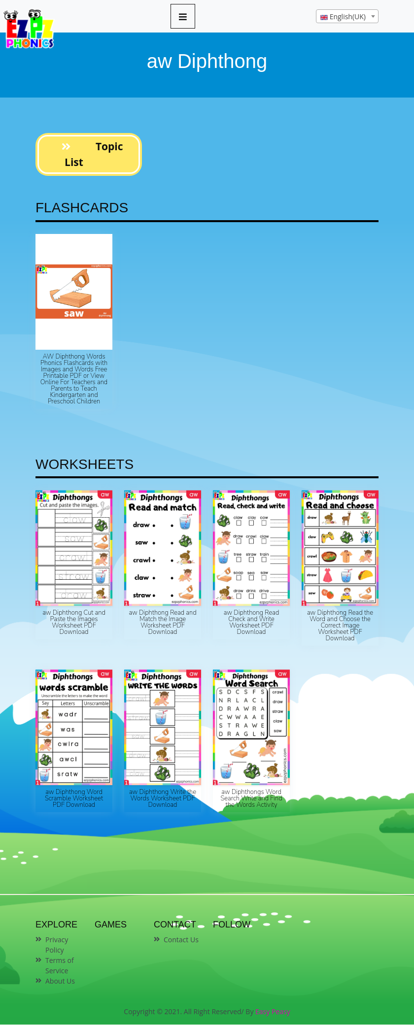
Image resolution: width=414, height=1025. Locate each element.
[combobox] (347, 16)
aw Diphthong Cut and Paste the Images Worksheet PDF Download (73, 622)
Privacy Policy (56, 945)
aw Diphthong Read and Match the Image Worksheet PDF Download (162, 622)
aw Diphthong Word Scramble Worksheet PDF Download (74, 798)
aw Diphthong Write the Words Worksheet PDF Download (162, 798)
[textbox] (347, 17)
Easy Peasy (272, 1011)
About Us (60, 981)
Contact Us (181, 939)
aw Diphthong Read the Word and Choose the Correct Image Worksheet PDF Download (340, 625)
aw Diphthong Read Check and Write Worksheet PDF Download (251, 622)
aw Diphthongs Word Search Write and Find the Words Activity (251, 798)
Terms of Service (59, 965)
